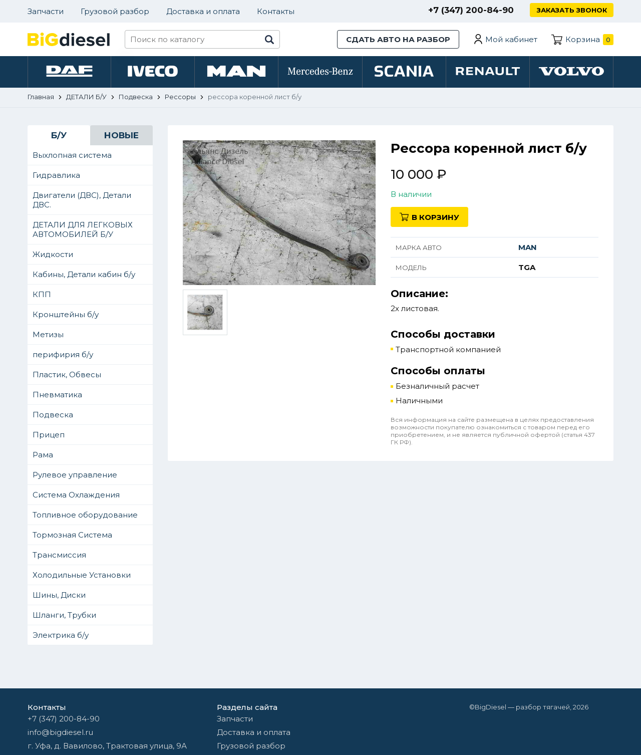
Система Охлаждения (76, 495)
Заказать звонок (571, 10)
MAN (527, 248)
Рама (43, 455)
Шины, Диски (59, 596)
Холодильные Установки (82, 576)
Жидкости (53, 255)
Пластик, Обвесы (67, 375)
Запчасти (46, 11)
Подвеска (53, 415)
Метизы (48, 335)
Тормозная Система (72, 536)
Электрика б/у (61, 636)
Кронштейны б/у (66, 315)
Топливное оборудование (85, 516)
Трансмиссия (59, 556)
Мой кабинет (511, 39)
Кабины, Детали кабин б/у (84, 275)
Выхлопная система (72, 156)
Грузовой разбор (115, 11)
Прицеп (49, 435)
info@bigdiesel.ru (60, 732)
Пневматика (57, 395)
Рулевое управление (75, 475)
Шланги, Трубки (64, 616)
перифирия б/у (63, 355)
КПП (42, 295)
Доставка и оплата (203, 11)
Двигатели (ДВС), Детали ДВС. (82, 200)
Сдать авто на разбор (398, 39)
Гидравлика (56, 176)
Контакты (275, 11)
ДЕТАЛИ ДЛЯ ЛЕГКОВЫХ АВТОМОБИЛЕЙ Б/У (83, 230)
